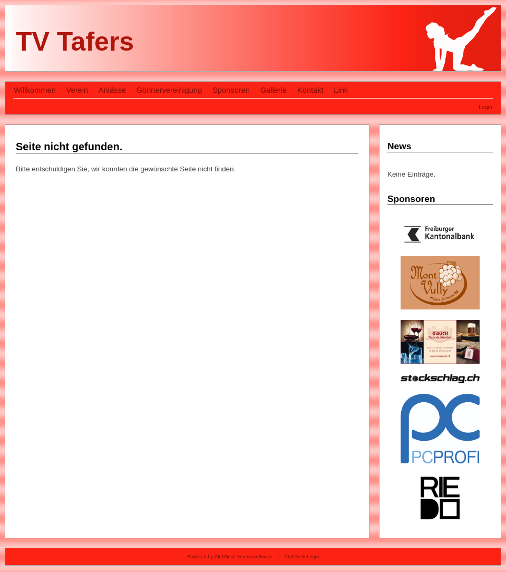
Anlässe (112, 90)
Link (341, 90)
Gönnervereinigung (169, 90)
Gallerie (273, 90)
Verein (77, 90)
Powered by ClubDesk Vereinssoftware (229, 556)
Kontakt (310, 90)
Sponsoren (231, 90)
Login (485, 107)
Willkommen (35, 90)
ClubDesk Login (301, 556)
